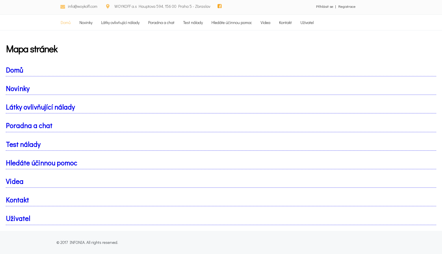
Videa (265, 22)
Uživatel (307, 22)
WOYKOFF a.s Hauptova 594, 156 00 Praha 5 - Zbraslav (162, 6)
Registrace (347, 6)
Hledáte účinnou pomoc (231, 22)
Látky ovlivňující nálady (120, 22)
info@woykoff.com (82, 6)
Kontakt (285, 22)
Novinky (85, 22)
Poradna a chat (161, 22)
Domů (66, 22)
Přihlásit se (324, 6)
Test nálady (193, 22)
